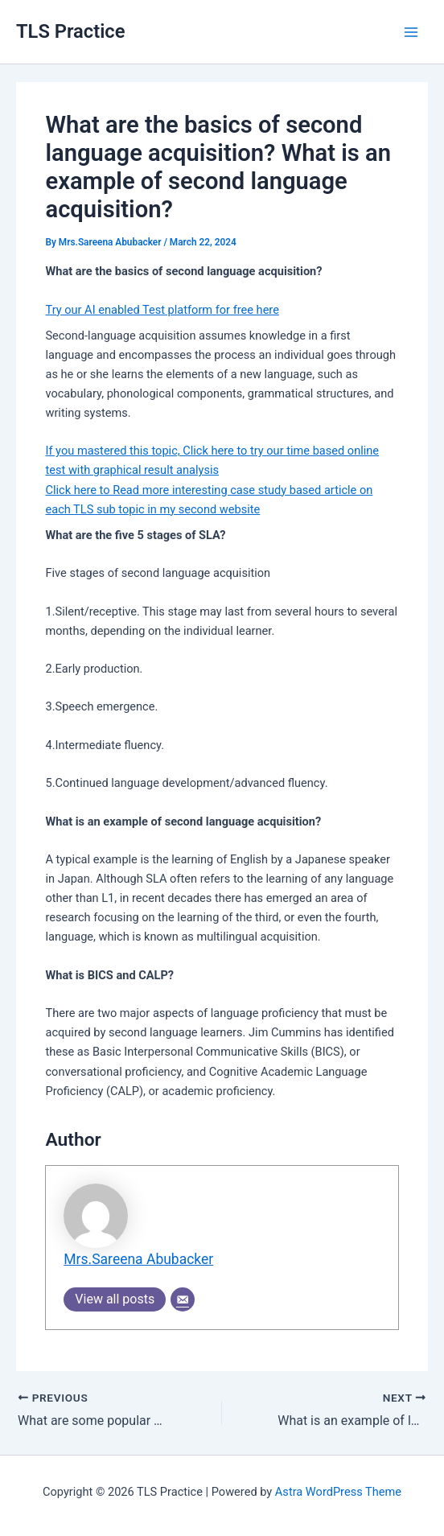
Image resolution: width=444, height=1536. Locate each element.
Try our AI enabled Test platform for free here (161, 310)
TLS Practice (70, 31)
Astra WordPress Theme (338, 1492)
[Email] (183, 1299)
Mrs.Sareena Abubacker (138, 1259)
